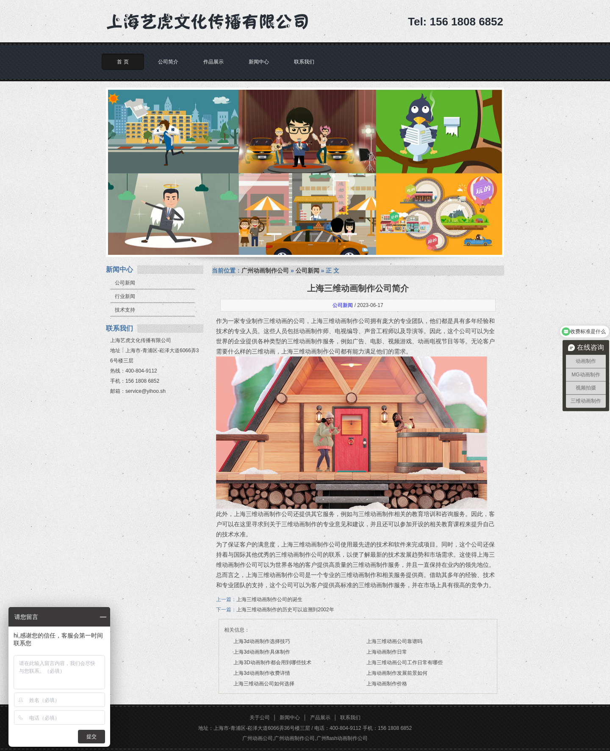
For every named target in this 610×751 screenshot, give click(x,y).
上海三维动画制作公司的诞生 (269, 599)
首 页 (122, 62)
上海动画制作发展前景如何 (396, 673)
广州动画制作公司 (265, 270)
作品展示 (213, 62)
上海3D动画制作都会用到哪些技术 (272, 662)
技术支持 (125, 310)
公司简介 (168, 62)
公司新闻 (125, 283)
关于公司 (260, 718)
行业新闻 (125, 296)
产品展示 (320, 718)
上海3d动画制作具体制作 (261, 652)
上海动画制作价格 (386, 684)
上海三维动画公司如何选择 (263, 684)
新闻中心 (259, 62)
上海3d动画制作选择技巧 (261, 641)
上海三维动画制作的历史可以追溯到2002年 (285, 610)
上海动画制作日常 (386, 652)
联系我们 (304, 62)
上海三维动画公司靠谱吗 (394, 641)
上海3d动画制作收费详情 (261, 673)
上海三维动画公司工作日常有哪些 (404, 662)
